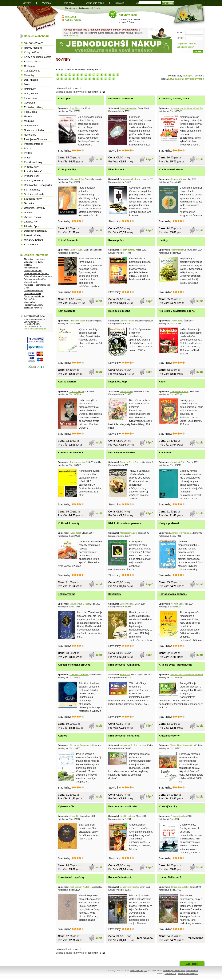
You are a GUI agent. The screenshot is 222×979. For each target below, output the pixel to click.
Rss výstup (71, 16)
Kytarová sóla (66, 806)
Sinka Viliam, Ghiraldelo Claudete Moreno (189, 674)
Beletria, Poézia (32, 61)
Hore (194, 963)
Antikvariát (83, 8)
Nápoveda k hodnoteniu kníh (37, 285)
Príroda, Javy (31, 166)
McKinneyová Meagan (79, 604)
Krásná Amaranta (68, 240)
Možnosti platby (31, 282)
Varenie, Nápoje (33, 217)
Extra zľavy (68, 3)
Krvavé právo (116, 240)
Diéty (27, 84)
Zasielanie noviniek (33, 308)
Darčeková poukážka (33, 290)
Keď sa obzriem (67, 381)
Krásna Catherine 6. (170, 877)
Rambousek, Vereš (78, 462)
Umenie (28, 212)
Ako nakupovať (31, 268)
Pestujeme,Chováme (35, 139)
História (28, 116)
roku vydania (197, 79)
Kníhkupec (64, 98)
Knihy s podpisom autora (37, 56)
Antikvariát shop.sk (38, 19)
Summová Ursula (178, 179)
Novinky (26, 3)
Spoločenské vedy (34, 194)
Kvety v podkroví (169, 523)
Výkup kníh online (95, 3)
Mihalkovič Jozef (77, 321)
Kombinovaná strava (171, 169)
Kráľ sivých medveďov (121, 452)
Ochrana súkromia (32, 293)
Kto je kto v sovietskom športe (177, 310)
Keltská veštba (66, 594)
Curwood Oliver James (130, 462)
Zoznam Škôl (170, 974)
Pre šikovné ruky (33, 162)
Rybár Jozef (75, 533)
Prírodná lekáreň (33, 171)
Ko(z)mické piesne (119, 310)
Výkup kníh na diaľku (33, 262)
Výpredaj (46, 3)
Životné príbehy (32, 235)
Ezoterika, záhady (34, 107)
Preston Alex (176, 816)
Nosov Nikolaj (126, 391)
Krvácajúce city (168, 806)
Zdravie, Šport (32, 226)
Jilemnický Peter (177, 462)
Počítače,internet (33, 143)
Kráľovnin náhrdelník (120, 98)
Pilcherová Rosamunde (80, 745)
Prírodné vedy (31, 175)
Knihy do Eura (32, 52)
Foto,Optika (30, 111)
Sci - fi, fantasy (32, 189)
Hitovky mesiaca (33, 47)
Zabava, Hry (31, 221)
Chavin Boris (176, 321)
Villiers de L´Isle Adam (79, 179)
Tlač (188, 963)
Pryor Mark (74, 108)
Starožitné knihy (33, 198)
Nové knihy (30, 134)
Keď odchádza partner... (173, 594)
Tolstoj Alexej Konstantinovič (183, 745)
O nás (26, 288)
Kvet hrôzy (114, 594)
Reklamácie (29, 299)
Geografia (29, 102)
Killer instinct (116, 169)
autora (179, 79)
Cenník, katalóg (73, 19)
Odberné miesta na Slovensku (38, 276)
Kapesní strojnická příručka (74, 664)
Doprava (119, 3)
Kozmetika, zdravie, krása (174, 98)
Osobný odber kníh (33, 270)
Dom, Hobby (31, 93)
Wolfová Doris (176, 604)
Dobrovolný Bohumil (78, 674)
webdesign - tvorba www (174, 970)
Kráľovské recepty (68, 523)
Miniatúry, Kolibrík (33, 240)
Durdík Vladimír (76, 391)
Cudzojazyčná (32, 70)
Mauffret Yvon (75, 250)
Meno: (180, 32)
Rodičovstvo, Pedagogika (38, 185)
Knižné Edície (31, 244)
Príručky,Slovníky (33, 180)
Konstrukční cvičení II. (71, 452)
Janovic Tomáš (127, 321)
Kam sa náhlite (66, 310)
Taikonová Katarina (179, 391)
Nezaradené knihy (34, 130)
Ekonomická (31, 98)
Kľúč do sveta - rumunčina (124, 664)
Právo (27, 157)
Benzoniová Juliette (129, 887)
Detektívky (30, 89)
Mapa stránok (30, 302)
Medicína (29, 121)
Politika (28, 153)
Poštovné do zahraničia (35, 279)
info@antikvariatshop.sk (35, 329)
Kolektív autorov (127, 250)
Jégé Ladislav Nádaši (79, 887)
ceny (187, 79)
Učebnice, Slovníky (34, 207)
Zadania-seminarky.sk (188, 974)
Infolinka (28, 265)
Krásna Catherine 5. (120, 877)
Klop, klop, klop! (118, 381)
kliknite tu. (73, 36)
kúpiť (99, 159)
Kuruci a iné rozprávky (71, 877)
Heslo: (180, 38)
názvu (171, 79)
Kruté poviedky (67, 169)
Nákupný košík (128, 14)
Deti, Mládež (31, 79)
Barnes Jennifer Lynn (130, 179)
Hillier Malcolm (177, 250)
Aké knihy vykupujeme (34, 259)
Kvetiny (163, 240)
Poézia (28, 148)
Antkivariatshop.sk (138, 970)
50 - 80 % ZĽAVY (33, 43)
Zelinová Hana (126, 604)
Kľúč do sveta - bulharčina (123, 735)
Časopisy (29, 75)
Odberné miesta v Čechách (36, 273)
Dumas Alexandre (128, 108)
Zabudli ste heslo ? (185, 47)
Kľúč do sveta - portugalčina (175, 664)
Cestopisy (29, 66)
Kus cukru (165, 452)
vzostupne (188, 75)
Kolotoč (62, 735)
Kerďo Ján (125, 674)
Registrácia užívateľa (186, 44)
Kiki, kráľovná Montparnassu (125, 523)
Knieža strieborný (169, 735)
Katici (162, 381)
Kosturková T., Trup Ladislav (133, 745)
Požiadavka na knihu (33, 305)
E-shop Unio (192, 970)
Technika (29, 203)
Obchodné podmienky (34, 296)
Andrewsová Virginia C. (181, 533)
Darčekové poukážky (35, 230)
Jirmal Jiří (73, 816)
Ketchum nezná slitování (122, 806)
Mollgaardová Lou (128, 533)
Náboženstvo (31, 125)
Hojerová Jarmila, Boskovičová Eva (186, 108)
